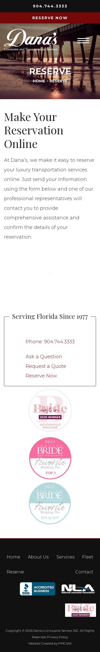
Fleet (87, 557)
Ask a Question (44, 357)
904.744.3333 (50, 6)
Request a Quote (46, 366)
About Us (38, 557)
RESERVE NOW (50, 17)
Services (65, 557)
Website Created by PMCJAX (50, 643)
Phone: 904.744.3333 (50, 342)
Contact (84, 571)
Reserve (15, 571)
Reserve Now (41, 376)
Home (39, 81)
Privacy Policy (57, 637)
